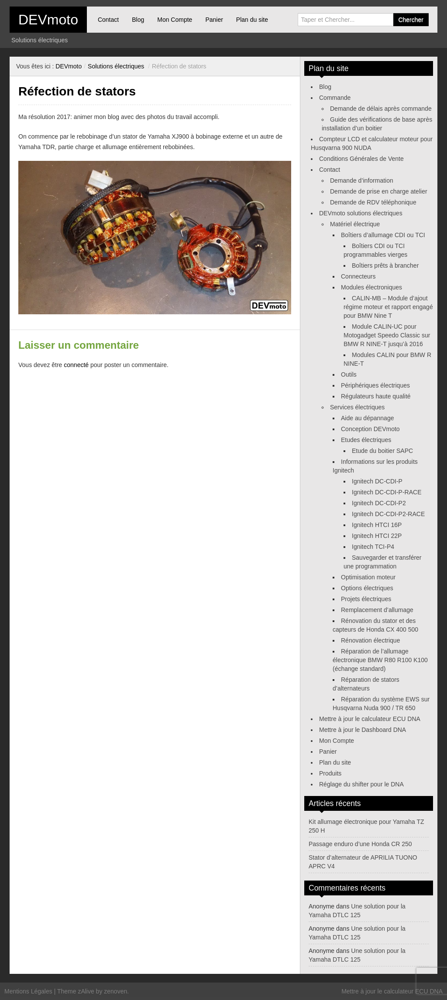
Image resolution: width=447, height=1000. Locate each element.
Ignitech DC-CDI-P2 (379, 503)
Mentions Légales (28, 991)
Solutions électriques (116, 66)
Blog (138, 19)
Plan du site (252, 19)
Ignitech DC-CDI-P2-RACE (388, 513)
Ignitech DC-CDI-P (377, 481)
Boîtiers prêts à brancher (385, 265)
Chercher (410, 19)
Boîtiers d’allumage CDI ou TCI (383, 234)
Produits (330, 773)
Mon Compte (174, 19)
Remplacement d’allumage (377, 609)
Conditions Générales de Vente (361, 158)
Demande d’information (361, 180)
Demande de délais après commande (381, 108)
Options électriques (367, 588)
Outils (349, 374)
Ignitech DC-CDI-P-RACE (386, 492)
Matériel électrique (355, 224)
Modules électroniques (371, 287)
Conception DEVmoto (370, 428)
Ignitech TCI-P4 (373, 546)
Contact (108, 19)
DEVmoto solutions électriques (360, 213)
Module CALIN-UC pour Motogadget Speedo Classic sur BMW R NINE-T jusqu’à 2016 (387, 335)
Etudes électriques (366, 439)
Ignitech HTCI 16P (377, 524)
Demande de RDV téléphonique (373, 202)
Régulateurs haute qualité (376, 396)
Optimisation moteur (368, 577)
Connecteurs (358, 276)
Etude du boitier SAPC (382, 450)
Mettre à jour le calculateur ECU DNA (369, 718)
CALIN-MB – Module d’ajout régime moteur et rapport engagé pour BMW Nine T (388, 307)
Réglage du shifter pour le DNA (361, 784)
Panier (214, 19)
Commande (335, 97)
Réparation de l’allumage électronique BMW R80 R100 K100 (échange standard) (380, 660)
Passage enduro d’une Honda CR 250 (360, 843)
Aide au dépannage (367, 418)
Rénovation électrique (370, 640)
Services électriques (357, 407)
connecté (76, 364)
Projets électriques (366, 598)
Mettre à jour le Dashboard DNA (362, 729)
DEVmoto (48, 19)
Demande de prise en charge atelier (378, 191)
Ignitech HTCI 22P (377, 535)
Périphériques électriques (375, 385)
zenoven (115, 991)
